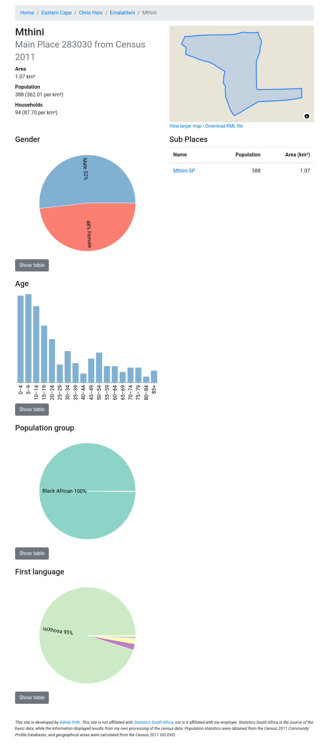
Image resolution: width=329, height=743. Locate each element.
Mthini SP (184, 171)
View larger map (185, 125)
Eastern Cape (56, 13)
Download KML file (224, 125)
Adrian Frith (69, 722)
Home (27, 13)
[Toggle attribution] (307, 116)
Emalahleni (122, 13)
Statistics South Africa (153, 722)
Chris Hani (91, 13)
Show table (32, 265)
